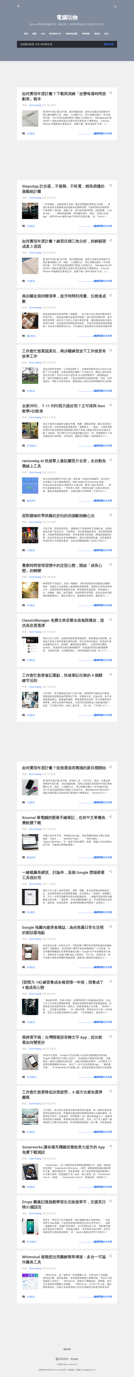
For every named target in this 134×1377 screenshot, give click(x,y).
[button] (110, 94)
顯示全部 (109, 44)
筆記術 (93, 34)
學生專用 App (51, 34)
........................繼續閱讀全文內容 (95, 134)
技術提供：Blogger (67, 1359)
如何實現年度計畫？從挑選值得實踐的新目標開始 (64, 768)
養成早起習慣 (67, 34)
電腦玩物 (67, 17)
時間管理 (81, 34)
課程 (22, 34)
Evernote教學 (107, 34)
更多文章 (67, 1350)
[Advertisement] (67, 68)
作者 (39, 34)
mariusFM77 (72, 1365)
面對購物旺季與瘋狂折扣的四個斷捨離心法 (58, 516)
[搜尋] (115, 7)
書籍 (30, 34)
